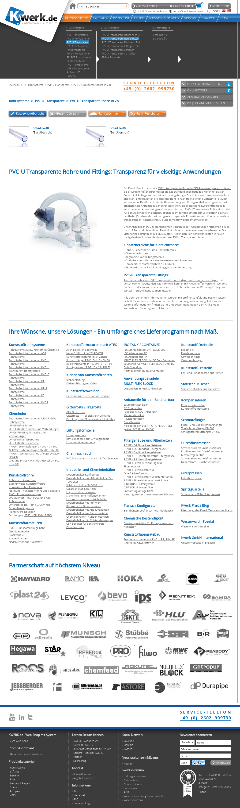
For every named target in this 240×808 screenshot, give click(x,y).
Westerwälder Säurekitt (195, 526)
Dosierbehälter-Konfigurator (83, 474)
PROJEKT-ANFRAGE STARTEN (206, 103)
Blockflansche (132, 422)
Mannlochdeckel (134, 415)
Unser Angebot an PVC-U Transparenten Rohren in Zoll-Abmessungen (166, 226)
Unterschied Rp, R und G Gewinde (29, 504)
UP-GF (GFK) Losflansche (24, 443)
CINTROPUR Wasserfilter (138, 487)
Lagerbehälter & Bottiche (81, 488)
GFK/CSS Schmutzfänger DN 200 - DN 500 (34, 450)
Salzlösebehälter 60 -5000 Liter (84, 485)
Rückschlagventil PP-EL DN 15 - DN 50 (89, 363)
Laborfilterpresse (191, 478)
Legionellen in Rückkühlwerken (143, 388)
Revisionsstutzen (134, 418)
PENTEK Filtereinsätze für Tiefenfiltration (148, 477)
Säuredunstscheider (136, 404)
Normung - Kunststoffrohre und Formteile (34, 490)
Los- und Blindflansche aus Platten (202, 373)
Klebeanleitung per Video (81, 383)
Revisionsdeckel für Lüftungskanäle (87, 438)
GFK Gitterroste (75, 412)
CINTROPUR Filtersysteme (139, 484)
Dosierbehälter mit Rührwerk (83, 502)
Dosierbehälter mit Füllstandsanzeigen (89, 520)
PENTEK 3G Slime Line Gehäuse (142, 445)
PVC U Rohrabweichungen (25, 494)
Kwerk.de (14, 85)
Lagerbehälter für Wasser (81, 492)
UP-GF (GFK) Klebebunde (24, 439)
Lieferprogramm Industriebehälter (86, 499)
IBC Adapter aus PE (135, 353)
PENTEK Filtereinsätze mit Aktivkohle (146, 480)
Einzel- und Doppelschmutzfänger (201, 424)
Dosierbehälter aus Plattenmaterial (87, 513)
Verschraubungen (191, 360)
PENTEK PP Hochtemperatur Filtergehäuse (149, 456)
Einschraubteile (190, 353)
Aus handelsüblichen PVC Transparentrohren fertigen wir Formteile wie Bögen (171, 280)
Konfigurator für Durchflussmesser (202, 451)
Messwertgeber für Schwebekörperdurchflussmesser (201, 456)
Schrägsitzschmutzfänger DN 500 (200, 431)
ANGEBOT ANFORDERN (202, 97)
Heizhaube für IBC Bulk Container (144, 370)
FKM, (41, 515)
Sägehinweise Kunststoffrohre (27, 483)
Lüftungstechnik (76, 435)
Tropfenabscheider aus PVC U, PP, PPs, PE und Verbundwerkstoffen (149, 541)
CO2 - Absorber (133, 408)
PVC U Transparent (58, 85)
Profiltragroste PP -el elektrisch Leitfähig (90, 419)
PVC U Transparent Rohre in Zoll (92, 85)
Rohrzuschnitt (108, 113)
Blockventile (16, 535)
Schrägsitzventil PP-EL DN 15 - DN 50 (88, 367)
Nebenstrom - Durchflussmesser (200, 462)
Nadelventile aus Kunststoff (25, 542)
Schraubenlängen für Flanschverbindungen (22, 509)
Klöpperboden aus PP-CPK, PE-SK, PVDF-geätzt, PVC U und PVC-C (148, 427)
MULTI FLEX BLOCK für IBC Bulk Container (149, 360)
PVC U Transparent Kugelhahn (27, 528)
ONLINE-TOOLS (197, 90)
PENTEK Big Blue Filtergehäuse (142, 452)
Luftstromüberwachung (80, 442)
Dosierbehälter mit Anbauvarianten (87, 509)
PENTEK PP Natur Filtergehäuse (142, 459)
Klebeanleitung (75, 380)
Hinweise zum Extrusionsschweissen (88, 396)
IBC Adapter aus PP (135, 356)
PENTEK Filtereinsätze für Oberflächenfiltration (139, 471)
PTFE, (28, 515)
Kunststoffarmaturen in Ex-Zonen (86, 356)
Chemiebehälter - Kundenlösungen (87, 516)
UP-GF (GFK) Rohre (20, 425)
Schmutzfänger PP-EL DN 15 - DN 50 (88, 360)
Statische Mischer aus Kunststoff (200, 389)
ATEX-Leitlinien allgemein (81, 349)
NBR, (35, 515)
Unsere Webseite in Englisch (198, 542)
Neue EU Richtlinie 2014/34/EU (84, 353)
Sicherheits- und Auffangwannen (86, 495)
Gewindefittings (190, 356)
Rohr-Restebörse (148, 113)
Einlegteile (187, 349)
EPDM (48, 515)
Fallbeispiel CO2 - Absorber (140, 411)
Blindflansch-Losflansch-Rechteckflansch (148, 510)
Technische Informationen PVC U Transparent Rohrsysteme (29, 368)
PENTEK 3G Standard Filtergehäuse (145, 449)
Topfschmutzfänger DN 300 (197, 428)
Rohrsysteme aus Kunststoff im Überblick (34, 349)
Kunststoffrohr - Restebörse (25, 487)
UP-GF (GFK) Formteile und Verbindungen (34, 429)
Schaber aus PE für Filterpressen (200, 494)
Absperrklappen (18, 538)
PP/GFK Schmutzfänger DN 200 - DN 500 (33, 446)
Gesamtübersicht (67, 113)
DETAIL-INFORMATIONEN (203, 84)
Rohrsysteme (35, 85)
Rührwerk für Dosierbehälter (83, 506)
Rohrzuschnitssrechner (22, 480)
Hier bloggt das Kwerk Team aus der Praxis (206, 510)
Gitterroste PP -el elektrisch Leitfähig (88, 415)
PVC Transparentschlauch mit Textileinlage (92, 458)
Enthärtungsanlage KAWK (139, 491)
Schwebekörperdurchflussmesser (201, 448)
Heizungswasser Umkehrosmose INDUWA (149, 494)
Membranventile (19, 531)
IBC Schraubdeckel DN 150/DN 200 (144, 349)
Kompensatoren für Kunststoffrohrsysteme (195, 406)
